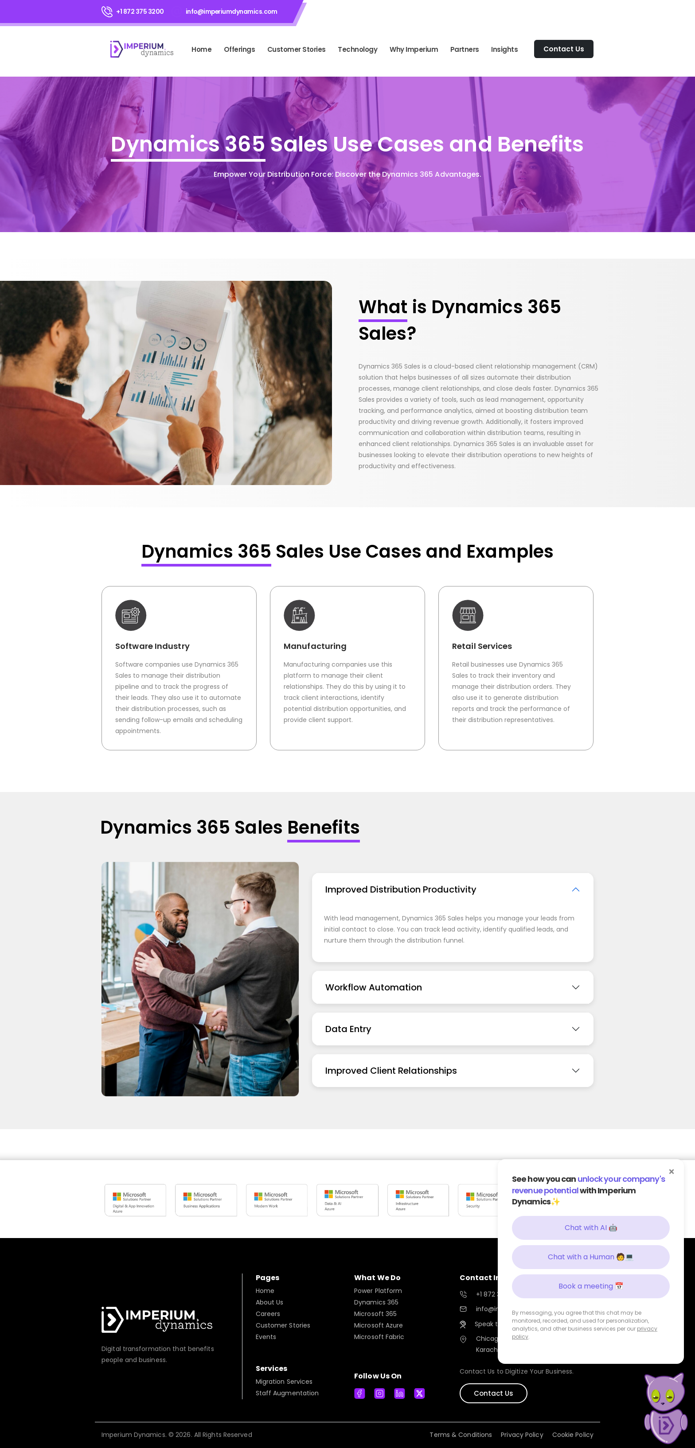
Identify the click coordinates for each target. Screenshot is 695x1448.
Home (201, 49)
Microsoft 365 (375, 1313)
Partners (464, 49)
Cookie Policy (572, 1434)
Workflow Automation (373, 987)
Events (266, 1336)
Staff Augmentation (287, 1393)
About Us (270, 1302)
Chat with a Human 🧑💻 (591, 1257)
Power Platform (378, 1290)
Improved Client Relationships (391, 1070)
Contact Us (493, 1393)
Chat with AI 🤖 (591, 1228)
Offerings (239, 49)
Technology (357, 49)
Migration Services (284, 1381)
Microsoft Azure (378, 1325)
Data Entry (348, 1029)
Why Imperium (414, 49)
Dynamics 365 (376, 1302)
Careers (268, 1313)
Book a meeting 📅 (591, 1286)
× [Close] (672, 1171)
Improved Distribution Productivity (400, 889)
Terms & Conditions (460, 1434)
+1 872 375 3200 (140, 11)
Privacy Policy (522, 1434)
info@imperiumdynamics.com (231, 11)
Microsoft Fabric (379, 1336)
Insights (504, 49)
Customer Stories (296, 49)
